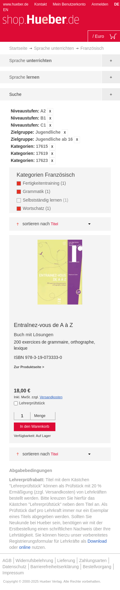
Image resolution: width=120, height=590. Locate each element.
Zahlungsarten (93, 560)
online (24, 547)
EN (5, 10)
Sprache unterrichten (54, 48)
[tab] (60, 136)
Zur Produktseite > (29, 367)
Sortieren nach (36, 223)
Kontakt (40, 4)
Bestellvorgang (97, 566)
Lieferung (66, 560)
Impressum (13, 572)
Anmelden (100, 4)
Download (96, 541)
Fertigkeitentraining (46, 183)
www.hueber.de (15, 4)
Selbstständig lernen (46, 200)
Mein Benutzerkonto (69, 4)
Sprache (30, 60)
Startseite (18, 48)
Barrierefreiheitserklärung (54, 566)
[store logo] (41, 19)
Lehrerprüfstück (32, 403)
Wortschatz (38, 208)
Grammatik (38, 191)
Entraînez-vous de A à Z (43, 325)
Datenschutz (14, 566)
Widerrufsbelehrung (34, 560)
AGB (7, 560)
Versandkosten (51, 397)
